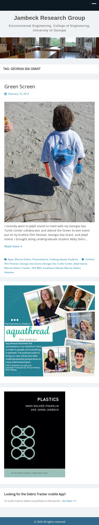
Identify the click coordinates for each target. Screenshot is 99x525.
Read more (16, 246)
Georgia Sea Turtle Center (57, 263)
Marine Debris (23, 259)
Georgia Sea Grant (30, 263)
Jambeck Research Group (49, 18)
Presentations (40, 259)
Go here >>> (69, 501)
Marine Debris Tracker (17, 268)
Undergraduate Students (64, 259)
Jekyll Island (80, 263)
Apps (10, 259)
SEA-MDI (37, 268)
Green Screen (19, 86)
